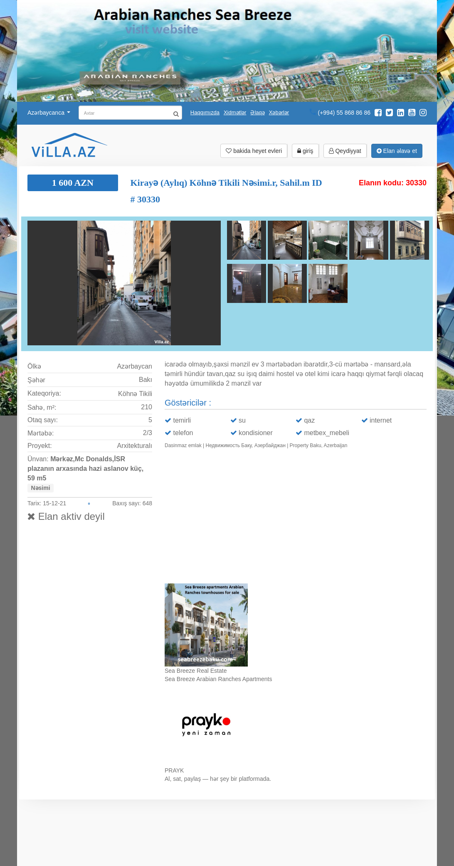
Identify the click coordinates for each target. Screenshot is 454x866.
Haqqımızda (205, 112)
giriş (305, 151)
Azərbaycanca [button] (48, 113)
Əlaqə (257, 112)
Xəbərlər (279, 112)
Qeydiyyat (345, 151)
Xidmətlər (235, 112)
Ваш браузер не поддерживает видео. (296, 518)
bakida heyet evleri (254, 151)
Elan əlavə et (397, 151)
